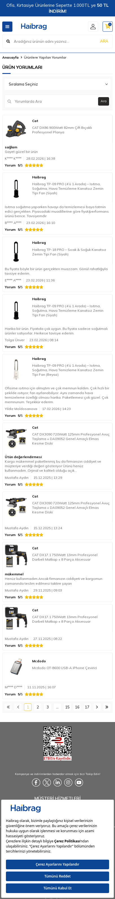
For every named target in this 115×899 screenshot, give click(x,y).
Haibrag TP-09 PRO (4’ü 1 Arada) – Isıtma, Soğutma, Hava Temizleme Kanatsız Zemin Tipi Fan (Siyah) (67, 188)
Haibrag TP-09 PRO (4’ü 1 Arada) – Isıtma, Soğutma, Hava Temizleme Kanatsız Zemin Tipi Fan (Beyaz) (67, 370)
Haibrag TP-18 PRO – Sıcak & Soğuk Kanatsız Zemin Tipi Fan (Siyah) (69, 251)
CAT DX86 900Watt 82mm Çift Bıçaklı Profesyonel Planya (62, 129)
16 (77, 707)
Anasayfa (10, 57)
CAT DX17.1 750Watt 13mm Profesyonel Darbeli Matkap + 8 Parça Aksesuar (65, 557)
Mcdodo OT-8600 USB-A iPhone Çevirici (64, 668)
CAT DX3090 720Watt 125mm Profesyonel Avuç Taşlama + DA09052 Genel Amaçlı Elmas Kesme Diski (71, 438)
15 (67, 707)
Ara (104, 101)
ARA (104, 41)
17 (87, 707)
